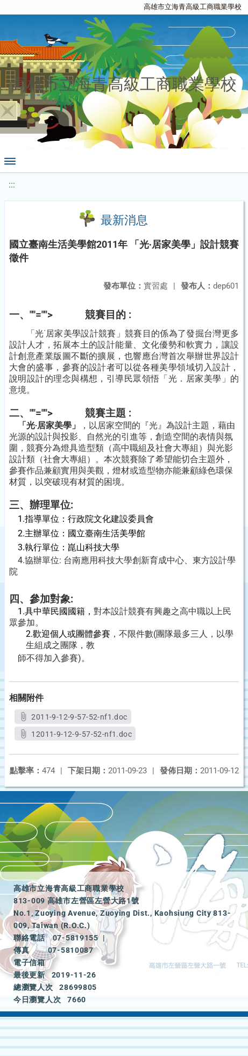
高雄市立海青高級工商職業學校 (193, 7)
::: (12, 184)
